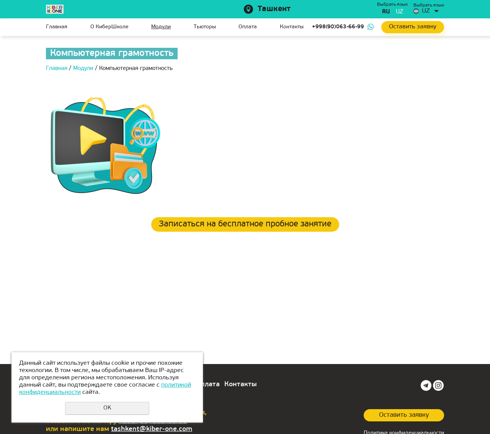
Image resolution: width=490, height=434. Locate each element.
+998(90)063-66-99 (338, 27)
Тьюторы (205, 27)
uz (399, 12)
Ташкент (274, 9)
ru (386, 12)
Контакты (292, 27)
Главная (56, 27)
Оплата (247, 27)
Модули (161, 27)
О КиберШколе (109, 27)
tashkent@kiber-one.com (151, 429)
